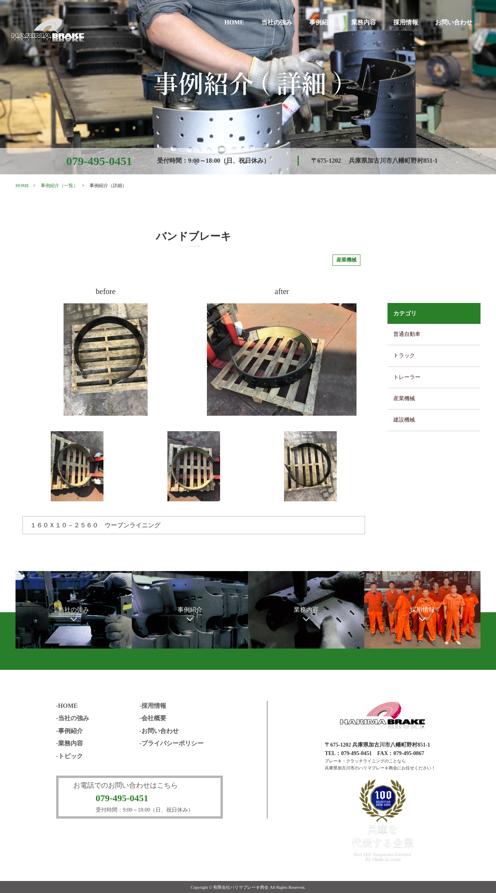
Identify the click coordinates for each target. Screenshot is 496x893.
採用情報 (405, 22)
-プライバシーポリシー (171, 743)
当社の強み (276, 22)
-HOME (67, 705)
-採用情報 (153, 705)
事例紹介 (321, 22)
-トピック (69, 756)
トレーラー (406, 377)
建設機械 (404, 420)
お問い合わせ (453, 22)
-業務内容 (69, 743)
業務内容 (363, 22)
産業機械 (404, 398)
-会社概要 (153, 718)
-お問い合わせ (159, 731)
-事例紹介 (69, 731)
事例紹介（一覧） (59, 185)
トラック (404, 355)
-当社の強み (72, 718)
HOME (234, 22)
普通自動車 (406, 334)
